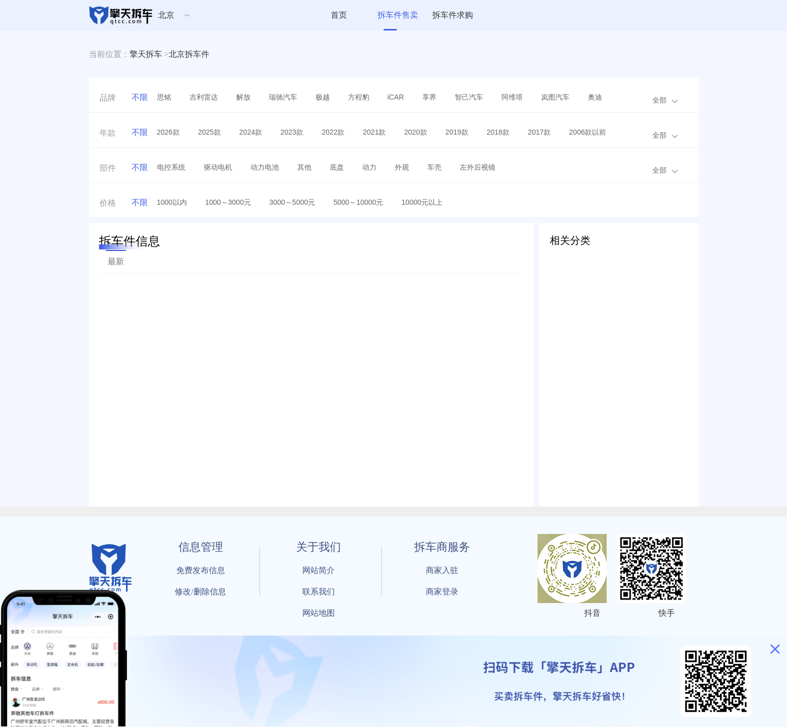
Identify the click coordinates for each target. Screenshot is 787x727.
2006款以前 (587, 132)
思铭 (164, 97)
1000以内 (172, 202)
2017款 (539, 132)
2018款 (498, 132)
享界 (429, 97)
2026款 (168, 132)
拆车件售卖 (397, 15)
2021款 (374, 132)
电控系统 (171, 167)
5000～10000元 (358, 202)
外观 (402, 167)
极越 (323, 97)
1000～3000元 (228, 202)
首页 (339, 15)
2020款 (415, 132)
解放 (243, 97)
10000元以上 (422, 202)
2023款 (291, 132)
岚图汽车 (555, 97)
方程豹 (358, 97)
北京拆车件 (189, 54)
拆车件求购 (452, 15)
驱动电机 (218, 167)
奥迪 (595, 97)
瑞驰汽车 (283, 97)
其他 (304, 167)
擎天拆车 (146, 54)
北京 (166, 15)
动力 (369, 167)
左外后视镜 (477, 167)
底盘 (337, 167)
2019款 (457, 132)
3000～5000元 (292, 202)
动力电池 (264, 167)
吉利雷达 (204, 97)
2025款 (209, 132)
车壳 (434, 167)
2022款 (333, 132)
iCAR (396, 97)
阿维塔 (512, 97)
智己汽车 (469, 97)
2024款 (250, 132)
